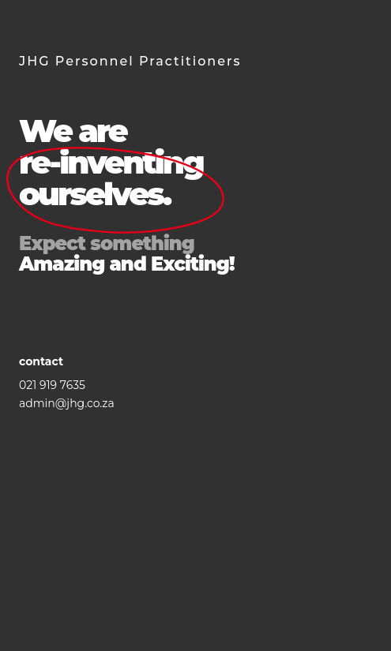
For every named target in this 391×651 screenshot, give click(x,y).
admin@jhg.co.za (67, 403)
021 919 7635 (52, 385)
